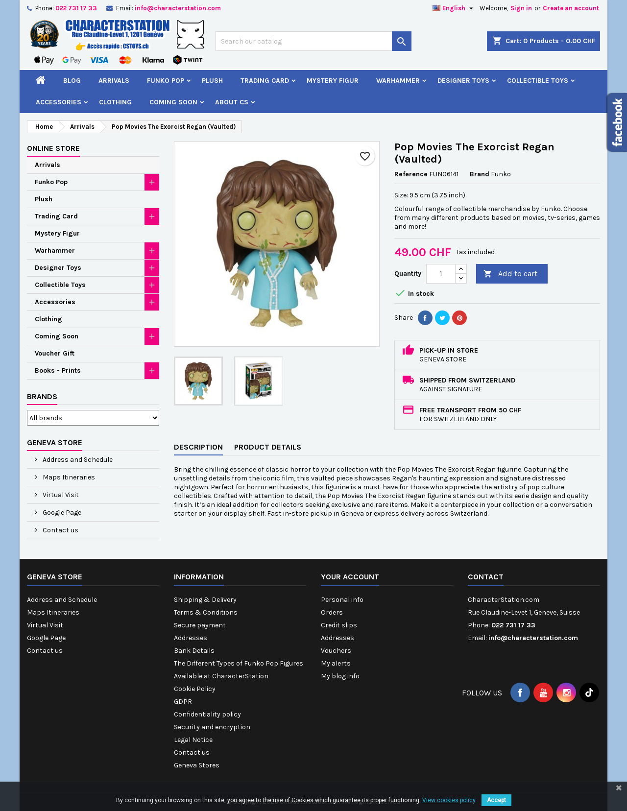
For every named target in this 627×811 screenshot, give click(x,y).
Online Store (53, 148)
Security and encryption (212, 727)
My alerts (336, 663)
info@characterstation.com (178, 8)
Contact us (59, 530)
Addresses (190, 638)
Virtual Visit (60, 495)
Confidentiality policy (207, 714)
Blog (72, 80)
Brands (42, 396)
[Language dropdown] (454, 8)
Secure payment (200, 625)
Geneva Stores (196, 765)
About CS (231, 102)
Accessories (58, 102)
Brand (479, 174)
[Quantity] (441, 274)
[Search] (313, 41)
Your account (350, 576)
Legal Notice (193, 740)
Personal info (342, 600)
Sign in (521, 8)
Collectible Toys (537, 80)
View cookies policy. (449, 800)
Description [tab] (198, 447)
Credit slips (339, 625)
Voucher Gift (54, 353)
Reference (411, 174)
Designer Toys (463, 80)
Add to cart (510, 274)
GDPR (183, 701)
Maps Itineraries (68, 477)
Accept (496, 800)
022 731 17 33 (76, 8)
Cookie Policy (195, 689)
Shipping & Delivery (205, 600)
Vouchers (336, 650)
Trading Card (265, 80)
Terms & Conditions (206, 612)
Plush (212, 80)
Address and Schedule (77, 459)
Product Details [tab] (267, 447)
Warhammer (398, 80)
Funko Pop (165, 80)
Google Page (61, 512)
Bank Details (194, 650)
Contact (486, 576)
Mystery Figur (333, 80)
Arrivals (113, 80)
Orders (332, 612)
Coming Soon (173, 102)
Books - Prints (58, 370)
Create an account (571, 8)
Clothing (115, 102)
